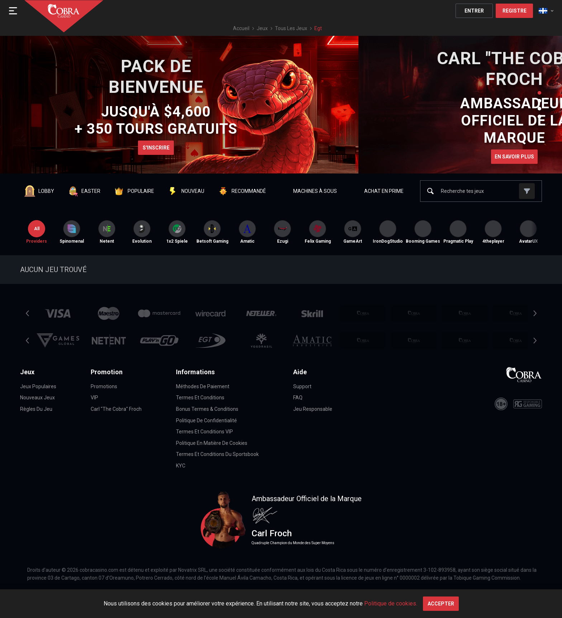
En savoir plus (514, 157)
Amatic (247, 232)
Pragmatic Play (458, 232)
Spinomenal (71, 232)
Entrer (474, 11)
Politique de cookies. (390, 603)
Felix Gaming (318, 232)
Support (302, 386)
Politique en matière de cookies (211, 443)
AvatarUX (528, 232)
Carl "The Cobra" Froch (116, 409)
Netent (106, 232)
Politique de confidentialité (206, 420)
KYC (180, 466)
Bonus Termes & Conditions (207, 409)
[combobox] (546, 11)
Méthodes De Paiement (202, 386)
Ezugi (282, 232)
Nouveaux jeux (37, 397)
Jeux (262, 28)
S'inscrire (156, 148)
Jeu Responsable (312, 409)
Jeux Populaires (38, 386)
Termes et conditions (200, 397)
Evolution (142, 232)
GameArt (352, 232)
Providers (36, 232)
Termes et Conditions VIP (204, 431)
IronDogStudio (387, 232)
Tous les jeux (291, 28)
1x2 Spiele (177, 232)
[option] (71, 232)
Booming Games (423, 232)
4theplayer (493, 232)
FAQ (298, 397)
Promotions (104, 386)
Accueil (241, 28)
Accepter (441, 604)
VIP (94, 397)
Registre (515, 11)
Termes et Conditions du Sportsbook (217, 454)
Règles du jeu (36, 409)
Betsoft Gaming (212, 232)
